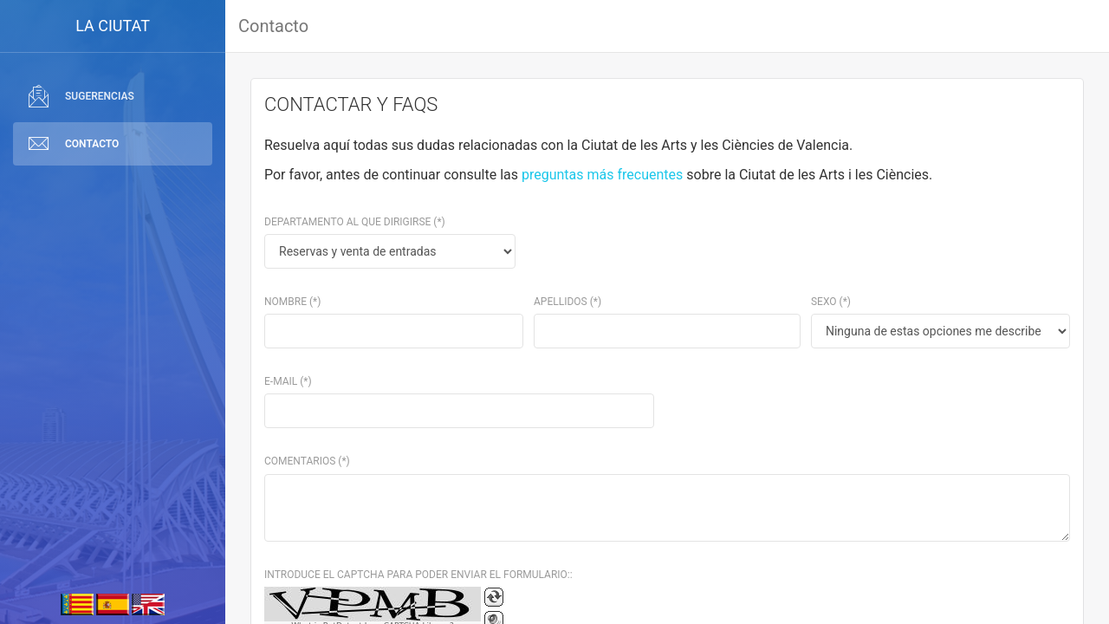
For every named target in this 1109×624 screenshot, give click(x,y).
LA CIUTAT (112, 25)
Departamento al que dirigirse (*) (354, 222)
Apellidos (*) (567, 302)
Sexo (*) (831, 302)
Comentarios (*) (307, 461)
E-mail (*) (288, 381)
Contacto (273, 26)
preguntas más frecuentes (602, 174)
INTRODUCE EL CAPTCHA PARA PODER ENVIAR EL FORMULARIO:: (418, 575)
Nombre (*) (292, 302)
